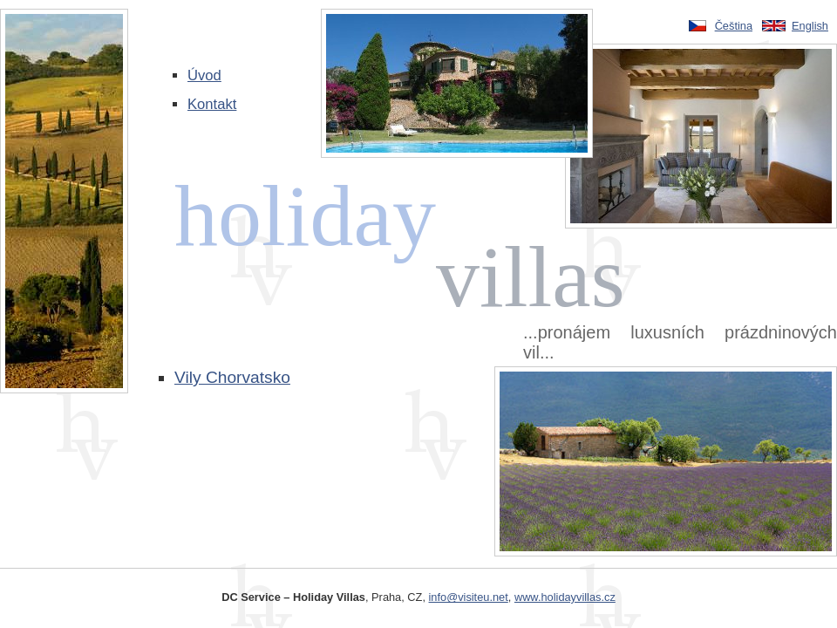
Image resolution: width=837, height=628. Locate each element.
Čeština (733, 25)
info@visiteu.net (468, 597)
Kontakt (211, 104)
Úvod (204, 75)
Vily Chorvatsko (232, 377)
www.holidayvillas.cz (565, 597)
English (810, 25)
